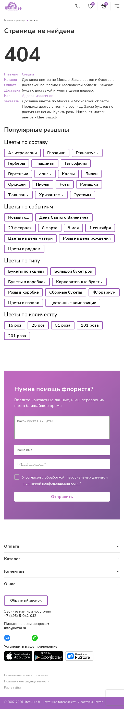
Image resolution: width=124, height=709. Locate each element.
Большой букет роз (73, 271)
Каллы (68, 174)
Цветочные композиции (72, 303)
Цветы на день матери (30, 238)
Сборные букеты (65, 292)
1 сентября (100, 228)
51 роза (62, 325)
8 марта (49, 228)
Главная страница (14, 20)
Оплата (10, 85)
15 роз (14, 325)
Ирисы (45, 174)
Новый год (18, 217)
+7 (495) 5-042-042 (20, 615)
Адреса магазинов (37, 95)
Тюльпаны (18, 195)
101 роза (90, 325)
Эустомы (82, 195)
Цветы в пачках (23, 303)
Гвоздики (56, 153)
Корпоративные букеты (79, 282)
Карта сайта (12, 687)
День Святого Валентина (64, 217)
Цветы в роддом (24, 249)
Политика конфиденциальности (26, 681)
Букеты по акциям (26, 271)
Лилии (91, 174)
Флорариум (104, 292)
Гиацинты (44, 163)
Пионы (42, 184)
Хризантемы (51, 195)
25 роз (38, 325)
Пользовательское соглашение (26, 675)
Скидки (28, 74)
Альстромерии (22, 153)
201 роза (17, 336)
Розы (65, 184)
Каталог (34, 20)
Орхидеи (17, 184)
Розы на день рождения (87, 238)
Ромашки (89, 184)
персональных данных (86, 477)
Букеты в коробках (27, 282)
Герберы (16, 163)
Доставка (12, 90)
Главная (11, 74)
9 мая (73, 228)
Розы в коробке (23, 292)
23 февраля (20, 228)
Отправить (62, 497)
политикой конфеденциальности (51, 483)
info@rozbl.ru (15, 628)
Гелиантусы (87, 153)
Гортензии (18, 174)
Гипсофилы (76, 163)
